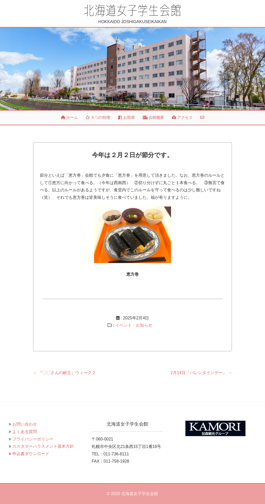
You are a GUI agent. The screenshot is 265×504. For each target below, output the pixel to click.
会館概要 (153, 117)
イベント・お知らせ (133, 325)
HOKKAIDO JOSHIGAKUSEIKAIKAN (132, 14)
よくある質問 (24, 431)
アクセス (182, 117)
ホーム (69, 117)
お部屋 (126, 117)
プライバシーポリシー (32, 439)
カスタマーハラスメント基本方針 (43, 446)
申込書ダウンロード (30, 454)
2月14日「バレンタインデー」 (201, 373)
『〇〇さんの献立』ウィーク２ (64, 373)
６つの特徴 (98, 117)
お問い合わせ (24, 424)
